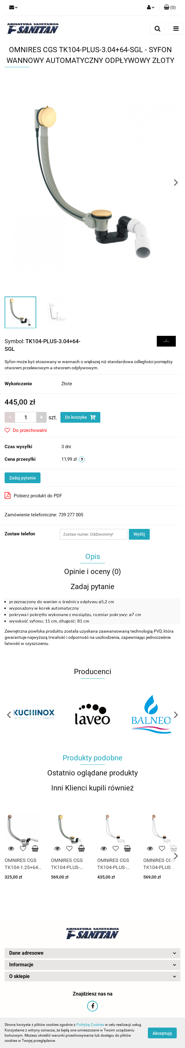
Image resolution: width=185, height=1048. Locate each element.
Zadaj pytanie (22, 477)
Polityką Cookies (90, 1025)
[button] (169, 7)
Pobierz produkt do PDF (33, 495)
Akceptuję (162, 1033)
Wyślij (139, 534)
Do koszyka (80, 417)
